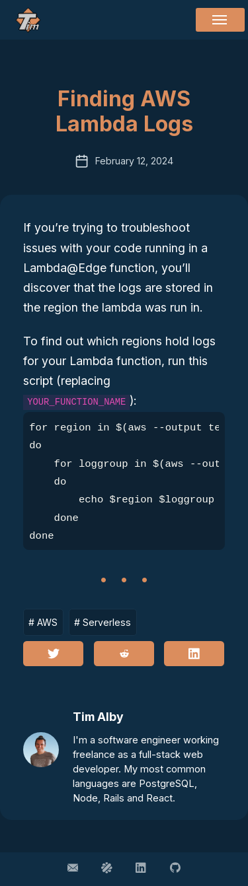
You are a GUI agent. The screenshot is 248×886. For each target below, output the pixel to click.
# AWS (43, 622)
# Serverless (102, 622)
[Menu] (220, 20)
